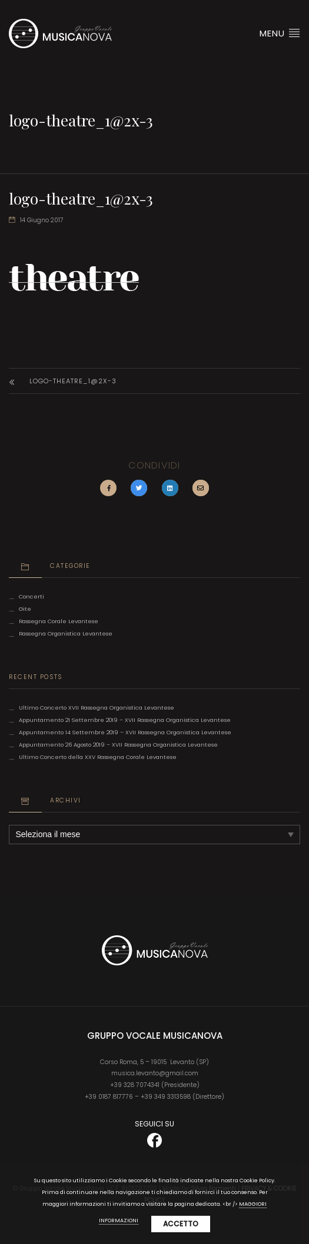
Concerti (31, 596)
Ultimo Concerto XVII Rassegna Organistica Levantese (96, 707)
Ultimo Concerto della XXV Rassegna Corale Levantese (98, 757)
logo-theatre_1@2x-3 (73, 381)
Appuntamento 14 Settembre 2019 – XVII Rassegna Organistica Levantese (125, 732)
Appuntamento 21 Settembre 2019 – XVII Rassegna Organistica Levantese (125, 720)
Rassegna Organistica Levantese (65, 633)
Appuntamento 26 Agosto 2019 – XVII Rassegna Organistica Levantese (118, 744)
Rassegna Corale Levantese (58, 621)
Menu (280, 32)
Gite (25, 609)
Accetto (180, 1224)
